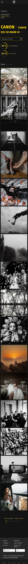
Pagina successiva (19, 518)
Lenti (2, 18)
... (21, 521)
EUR (18, 550)
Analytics (4, 11)
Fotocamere (5, 14)
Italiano (7, 550)
